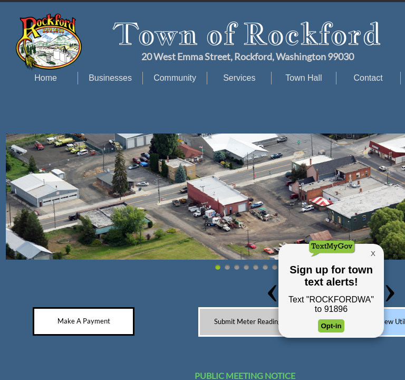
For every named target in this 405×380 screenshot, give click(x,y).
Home (45, 77)
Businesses (110, 77)
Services (239, 77)
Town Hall (303, 77)
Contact (368, 77)
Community (174, 77)
